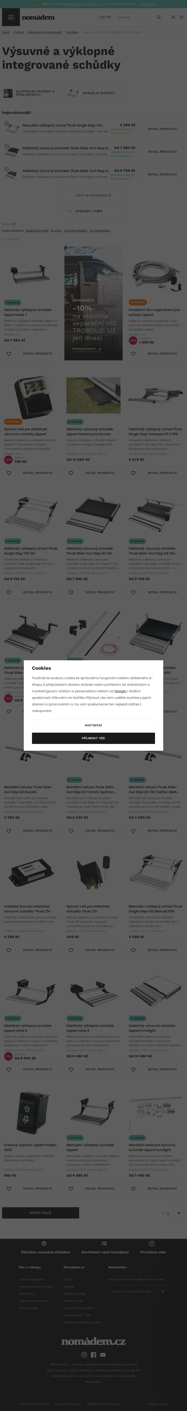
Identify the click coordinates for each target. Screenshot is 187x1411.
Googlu (121, 691)
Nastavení (93, 725)
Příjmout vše (93, 738)
